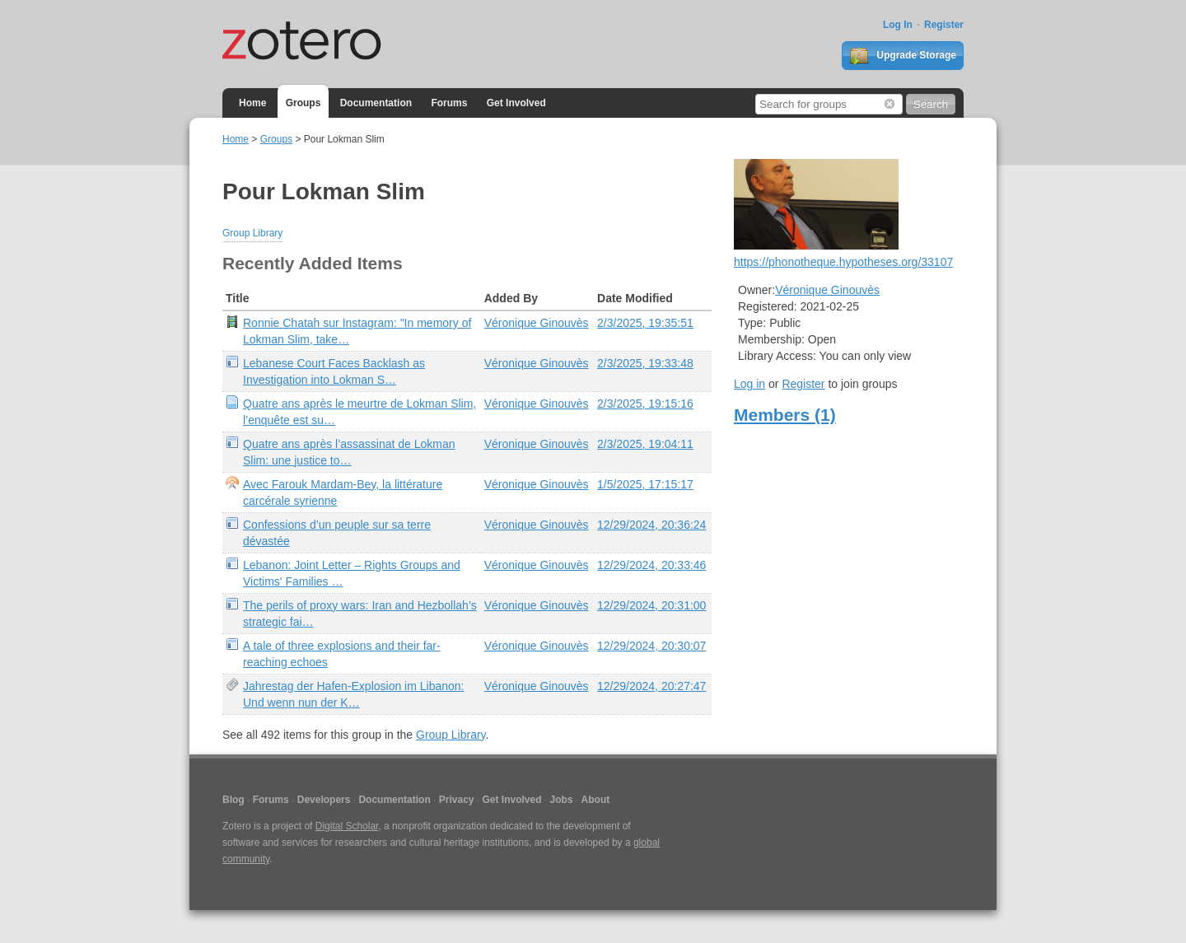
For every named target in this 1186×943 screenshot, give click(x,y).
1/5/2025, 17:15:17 (645, 484)
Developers (324, 799)
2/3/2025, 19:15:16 (645, 403)
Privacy (456, 799)
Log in (749, 383)
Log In (898, 24)
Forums (449, 103)
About (595, 799)
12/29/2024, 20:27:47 (651, 686)
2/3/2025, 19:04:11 (645, 443)
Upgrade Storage (902, 56)
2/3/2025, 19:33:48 (645, 363)
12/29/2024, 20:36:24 (651, 524)
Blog (233, 799)
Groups (303, 103)
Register (944, 24)
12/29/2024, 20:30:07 (651, 645)
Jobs (561, 799)
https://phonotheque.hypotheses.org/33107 (843, 261)
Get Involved (516, 103)
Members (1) (785, 414)
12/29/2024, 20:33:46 (651, 565)
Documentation (376, 103)
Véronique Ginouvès (536, 322)
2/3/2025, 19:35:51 (645, 322)
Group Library (252, 233)
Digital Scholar (347, 826)
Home (252, 103)
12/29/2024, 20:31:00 (651, 605)
